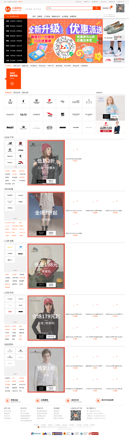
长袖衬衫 (21, 329)
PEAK (13, 180)
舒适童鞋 (13, 60)
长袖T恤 (21, 378)
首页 (34, 16)
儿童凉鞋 (7, 277)
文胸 (20, 336)
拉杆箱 (21, 284)
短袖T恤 (7, 329)
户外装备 (13, 50)
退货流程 (56, 413)
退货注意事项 (58, 416)
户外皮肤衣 (22, 180)
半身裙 (14, 332)
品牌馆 (39, 16)
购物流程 (7, 413)
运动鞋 (7, 274)
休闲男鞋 (19, 41)
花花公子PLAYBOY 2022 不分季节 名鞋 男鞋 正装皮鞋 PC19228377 (75, 210)
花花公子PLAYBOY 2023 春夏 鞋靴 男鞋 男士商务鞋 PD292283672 (75, 233)
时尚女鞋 (13, 31)
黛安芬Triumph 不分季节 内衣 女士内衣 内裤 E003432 (75, 337)
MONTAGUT (8, 232)
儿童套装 (14, 281)
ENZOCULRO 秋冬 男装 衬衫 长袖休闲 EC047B (75, 366)
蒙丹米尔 (7, 326)
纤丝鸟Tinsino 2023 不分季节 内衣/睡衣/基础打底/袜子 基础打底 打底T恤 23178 (115, 314)
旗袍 (20, 326)
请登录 (20, 1)
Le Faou (7, 226)
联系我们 (92, 425)
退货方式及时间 (58, 418)
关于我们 (36, 425)
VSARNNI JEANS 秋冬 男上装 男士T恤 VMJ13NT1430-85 (95, 388)
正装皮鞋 (13, 41)
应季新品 (19, 31)
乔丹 (13, 184)
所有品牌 (79, 425)
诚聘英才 (50, 425)
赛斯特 (14, 336)
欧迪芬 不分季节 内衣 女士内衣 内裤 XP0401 (115, 337)
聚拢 (20, 339)
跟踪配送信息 (41, 416)
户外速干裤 (22, 174)
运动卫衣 (19, 46)
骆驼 (13, 222)
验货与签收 (40, 418)
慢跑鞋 (14, 171)
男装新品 (13, 26)
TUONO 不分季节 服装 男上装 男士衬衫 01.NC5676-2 (115, 366)
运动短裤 (14, 177)
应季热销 (19, 21)
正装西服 (7, 384)
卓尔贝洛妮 (15, 226)
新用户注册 (7, 411)
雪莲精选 (13, 36)
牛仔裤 (7, 332)
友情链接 (57, 425)
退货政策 (56, 411)
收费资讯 (73, 16)
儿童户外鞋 (15, 277)
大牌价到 (13, 21)
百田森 (21, 235)
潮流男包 (14, 284)
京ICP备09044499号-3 (62, 427)
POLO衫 (7, 381)
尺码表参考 (7, 418)
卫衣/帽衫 (19, 60)
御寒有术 (19, 36)
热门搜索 (85, 425)
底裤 (13, 339)
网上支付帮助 (25, 413)
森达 (13, 232)
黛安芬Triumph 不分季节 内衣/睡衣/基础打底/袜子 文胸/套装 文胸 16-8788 (75, 314)
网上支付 (23, 411)
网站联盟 (71, 425)
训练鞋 (7, 180)
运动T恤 (7, 171)
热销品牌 (19, 26)
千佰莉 (7, 235)
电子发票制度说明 (26, 421)
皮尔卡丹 (7, 336)
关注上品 (103, 1)
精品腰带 (21, 281)
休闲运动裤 (22, 277)
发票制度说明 (25, 418)
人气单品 (47, 16)
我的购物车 (106, 8)
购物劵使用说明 (25, 416)
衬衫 (13, 378)
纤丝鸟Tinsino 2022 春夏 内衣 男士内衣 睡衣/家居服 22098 (95, 314)
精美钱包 (7, 287)
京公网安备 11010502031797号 (46, 427)
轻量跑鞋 (13, 46)
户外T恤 (14, 174)
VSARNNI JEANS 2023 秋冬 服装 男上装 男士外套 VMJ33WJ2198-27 (115, 388)
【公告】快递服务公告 (109, 17)
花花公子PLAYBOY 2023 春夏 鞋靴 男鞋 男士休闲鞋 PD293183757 (115, 210)
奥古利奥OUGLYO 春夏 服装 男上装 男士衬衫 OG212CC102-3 (75, 388)
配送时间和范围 (42, 413)
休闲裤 (7, 177)
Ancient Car (22, 232)
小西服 (14, 329)
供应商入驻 (112, 1)
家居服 (7, 339)
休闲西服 (21, 381)
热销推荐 (19, 50)
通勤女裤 (21, 332)
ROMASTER (22, 384)
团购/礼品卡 (56, 16)
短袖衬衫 (7, 378)
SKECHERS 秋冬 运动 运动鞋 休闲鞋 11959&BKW (75, 159)
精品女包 (7, 284)
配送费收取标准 (42, 411)
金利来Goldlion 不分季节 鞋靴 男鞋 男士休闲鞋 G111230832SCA (95, 210)
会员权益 (65, 16)
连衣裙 (7, 281)
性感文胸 (19, 55)
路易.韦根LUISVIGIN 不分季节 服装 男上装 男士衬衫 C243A (95, 366)
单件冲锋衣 (8, 184)
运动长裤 (7, 174)
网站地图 (43, 425)
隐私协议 (64, 425)
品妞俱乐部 (95, 1)
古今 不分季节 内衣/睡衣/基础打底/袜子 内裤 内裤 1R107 (95, 337)
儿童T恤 (14, 274)
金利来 (14, 384)
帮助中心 (86, 1)
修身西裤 (14, 387)
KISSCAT (21, 229)
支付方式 (7, 416)
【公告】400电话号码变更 (110, 15)
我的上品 (78, 1)
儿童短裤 (21, 274)
